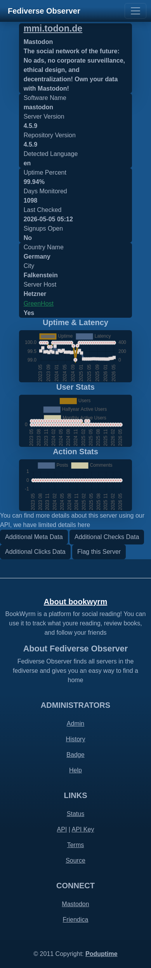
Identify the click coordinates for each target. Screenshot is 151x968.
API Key (83, 829)
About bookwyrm (75, 601)
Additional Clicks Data (35, 551)
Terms (75, 845)
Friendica (76, 919)
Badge (75, 754)
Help (75, 770)
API (62, 829)
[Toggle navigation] (135, 11)
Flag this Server (99, 551)
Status (75, 813)
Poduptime (101, 953)
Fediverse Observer (44, 11)
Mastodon (75, 904)
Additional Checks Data (107, 537)
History (75, 739)
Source (75, 860)
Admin (75, 723)
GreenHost (39, 303)
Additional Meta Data (34, 537)
